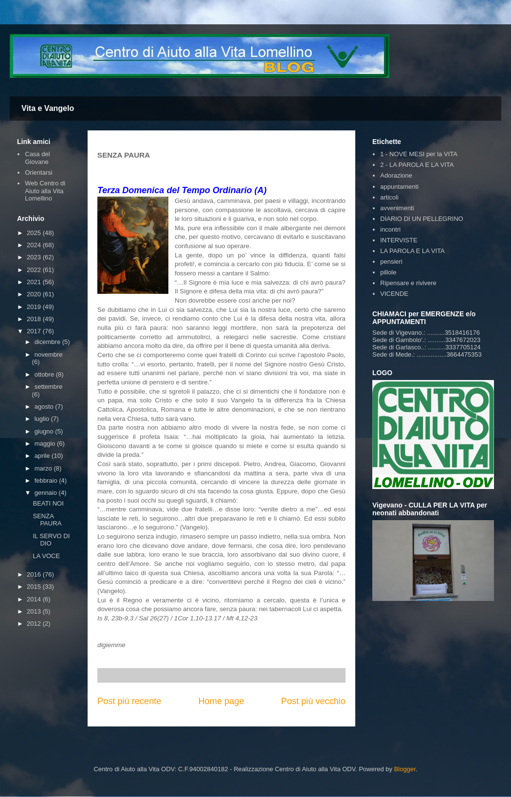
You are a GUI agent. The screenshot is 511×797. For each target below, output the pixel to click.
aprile (43, 455)
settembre (49, 386)
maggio (46, 443)
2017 (35, 331)
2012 (35, 623)
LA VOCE (46, 556)
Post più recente (129, 701)
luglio (43, 418)
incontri (390, 229)
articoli (389, 197)
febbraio (47, 480)
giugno (45, 431)
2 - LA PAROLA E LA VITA (417, 164)
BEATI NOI (48, 503)
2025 (35, 232)
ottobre (45, 374)
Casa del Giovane (37, 157)
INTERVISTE (398, 240)
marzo (44, 468)
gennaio (47, 492)
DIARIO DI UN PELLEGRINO (421, 218)
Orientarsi (38, 172)
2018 (35, 319)
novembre (49, 354)
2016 (35, 574)
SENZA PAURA (47, 519)
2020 (35, 294)
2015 (35, 586)
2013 (35, 611)
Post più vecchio (313, 701)
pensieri (391, 261)
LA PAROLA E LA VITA (412, 250)
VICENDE (394, 293)
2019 (35, 306)
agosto (45, 406)
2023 (35, 257)
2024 (35, 245)
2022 (35, 269)
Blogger (405, 769)
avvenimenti (397, 208)
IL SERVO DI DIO (51, 539)
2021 (35, 282)
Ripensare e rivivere (408, 283)
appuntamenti (399, 186)
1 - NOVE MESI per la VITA (418, 154)
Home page (221, 701)
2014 (35, 599)
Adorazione (396, 175)
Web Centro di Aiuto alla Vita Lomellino (45, 191)
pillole (388, 272)
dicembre (48, 341)
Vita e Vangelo (47, 108)
